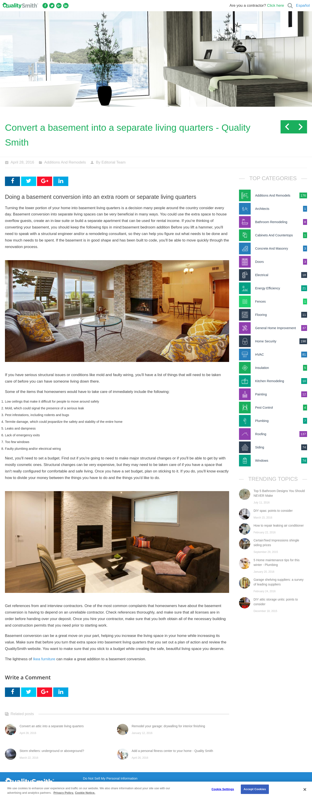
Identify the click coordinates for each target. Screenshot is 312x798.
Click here (275, 5)
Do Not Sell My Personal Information (110, 778)
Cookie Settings (223, 789)
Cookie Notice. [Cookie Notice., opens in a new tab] (85, 792)
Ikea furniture (44, 659)
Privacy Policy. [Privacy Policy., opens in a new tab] (63, 792)
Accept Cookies (255, 789)
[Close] (305, 789)
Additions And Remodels (65, 162)
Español (303, 5)
